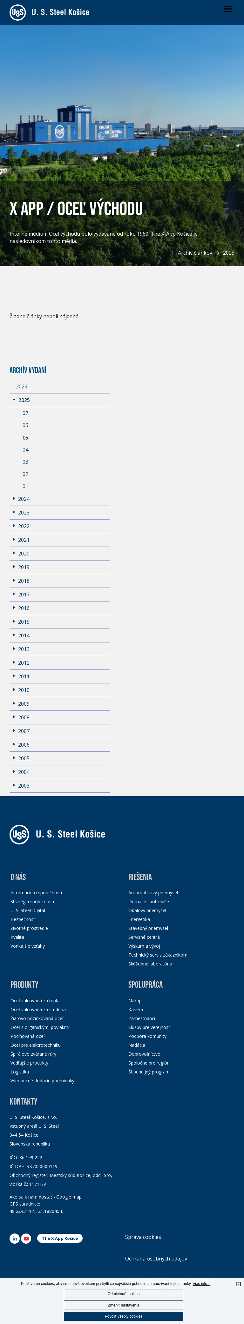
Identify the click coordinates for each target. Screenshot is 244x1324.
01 (25, 486)
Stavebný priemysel (148, 928)
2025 (228, 252)
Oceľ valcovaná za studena (38, 1009)
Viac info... (201, 1283)
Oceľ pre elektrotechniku (35, 1045)
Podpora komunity (147, 1036)
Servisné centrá (144, 937)
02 (25, 474)
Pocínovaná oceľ (27, 1036)
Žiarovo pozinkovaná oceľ (37, 1018)
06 (25, 425)
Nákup (135, 1001)
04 (25, 449)
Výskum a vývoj (144, 946)
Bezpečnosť (22, 919)
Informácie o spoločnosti (36, 893)
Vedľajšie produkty (29, 1063)
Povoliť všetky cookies (124, 1316)
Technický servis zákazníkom (157, 955)
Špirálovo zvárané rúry (33, 1054)
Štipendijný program (149, 1072)
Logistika (19, 1072)
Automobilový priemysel (153, 893)
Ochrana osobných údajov (156, 1258)
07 (25, 413)
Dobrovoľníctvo (144, 1054)
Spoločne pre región (149, 1063)
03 (25, 461)
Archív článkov (195, 252)
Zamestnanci (141, 1018)
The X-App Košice (171, 234)
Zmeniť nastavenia (123, 1305)
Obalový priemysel (147, 910)
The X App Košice (60, 1238)
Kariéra (135, 1009)
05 (25, 437)
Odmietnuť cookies (124, 1294)
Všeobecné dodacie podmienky (42, 1081)
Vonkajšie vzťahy (27, 946)
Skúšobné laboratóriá (150, 964)
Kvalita (17, 937)
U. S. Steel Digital (27, 910)
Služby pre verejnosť (149, 1027)
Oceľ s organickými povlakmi (39, 1027)
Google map (69, 1197)
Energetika (139, 919)
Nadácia (136, 1045)
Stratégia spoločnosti (32, 901)
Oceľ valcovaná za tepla (34, 1001)
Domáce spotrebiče (148, 901)
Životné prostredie (29, 928)
